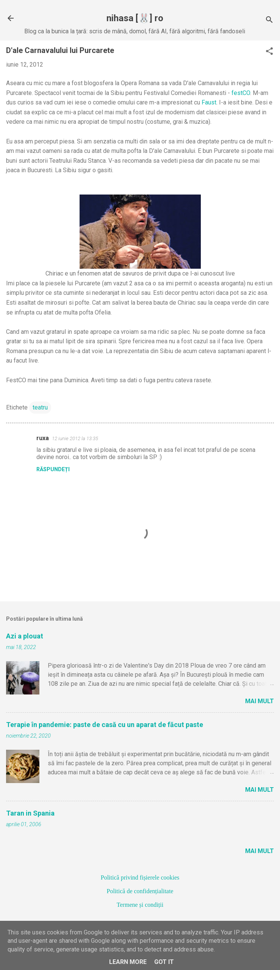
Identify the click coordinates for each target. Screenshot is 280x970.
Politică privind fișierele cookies (140, 877)
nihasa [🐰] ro (134, 18)
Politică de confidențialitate (140, 891)
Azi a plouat (24, 636)
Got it (164, 961)
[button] (269, 52)
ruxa (42, 438)
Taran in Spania (30, 813)
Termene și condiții (140, 904)
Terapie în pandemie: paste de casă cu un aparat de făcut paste (104, 725)
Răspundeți (53, 469)
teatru (40, 407)
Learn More (128, 961)
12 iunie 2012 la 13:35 (75, 438)
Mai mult (259, 701)
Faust (209, 102)
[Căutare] (269, 20)
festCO (241, 93)
